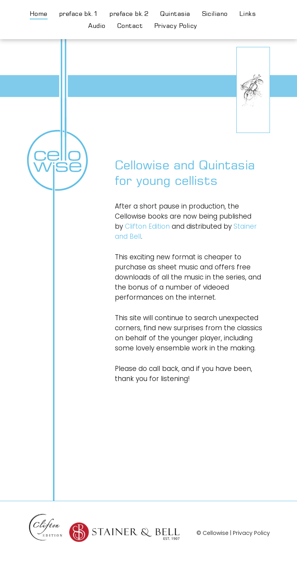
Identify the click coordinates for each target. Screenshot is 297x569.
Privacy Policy (251, 533)
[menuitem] (44, 13)
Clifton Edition (147, 226)
